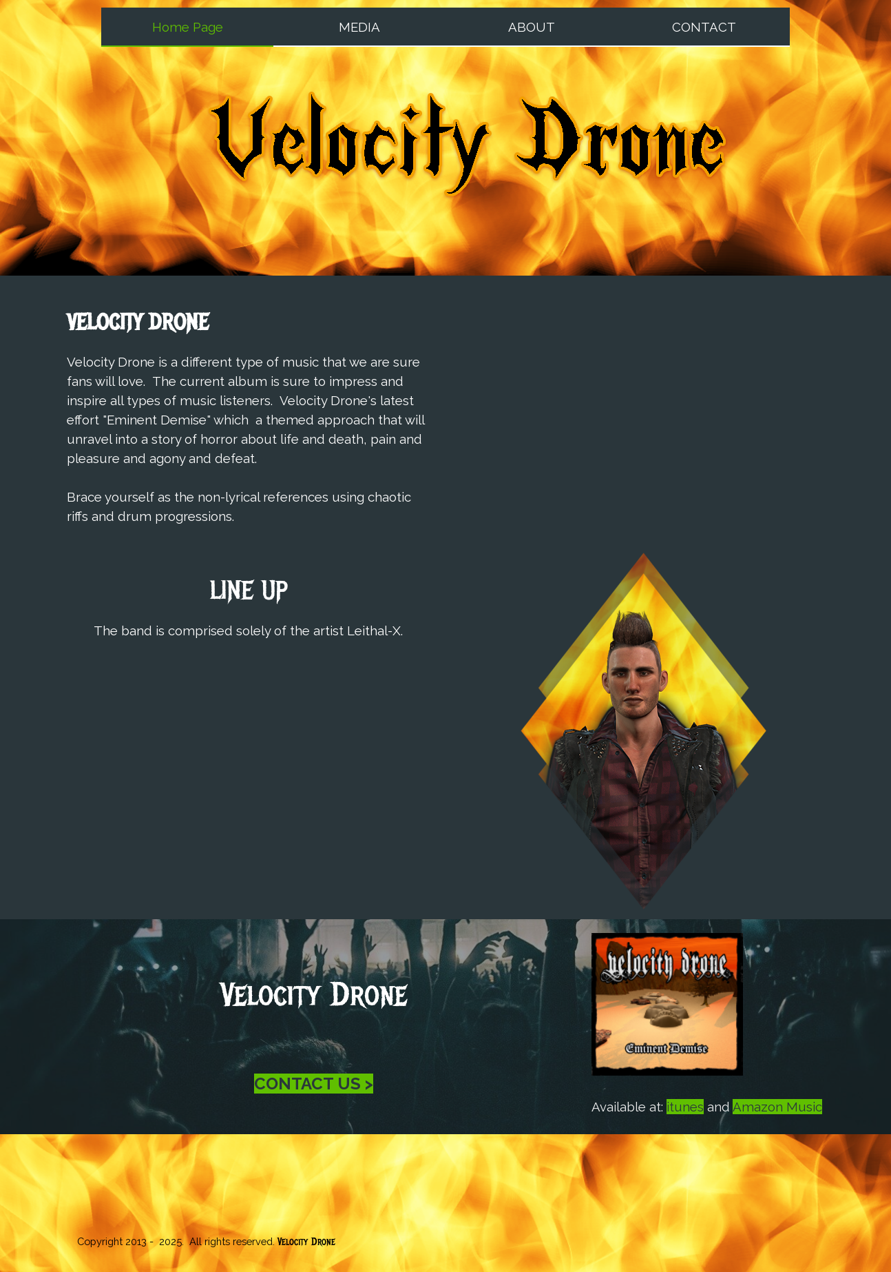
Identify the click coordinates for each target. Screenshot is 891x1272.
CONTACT (704, 26)
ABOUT (531, 26)
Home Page (187, 26)
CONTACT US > (313, 1084)
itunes (685, 1106)
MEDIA (359, 26)
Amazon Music (777, 1106)
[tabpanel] (248, 416)
